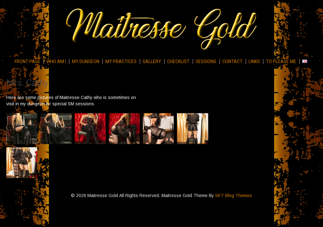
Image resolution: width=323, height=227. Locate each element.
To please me (281, 61)
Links (254, 61)
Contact (232, 61)
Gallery (152, 61)
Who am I (56, 61)
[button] (21, 128)
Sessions (206, 61)
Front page (27, 61)
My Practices (121, 61)
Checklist (178, 61)
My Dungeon (85, 61)
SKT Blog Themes (233, 195)
